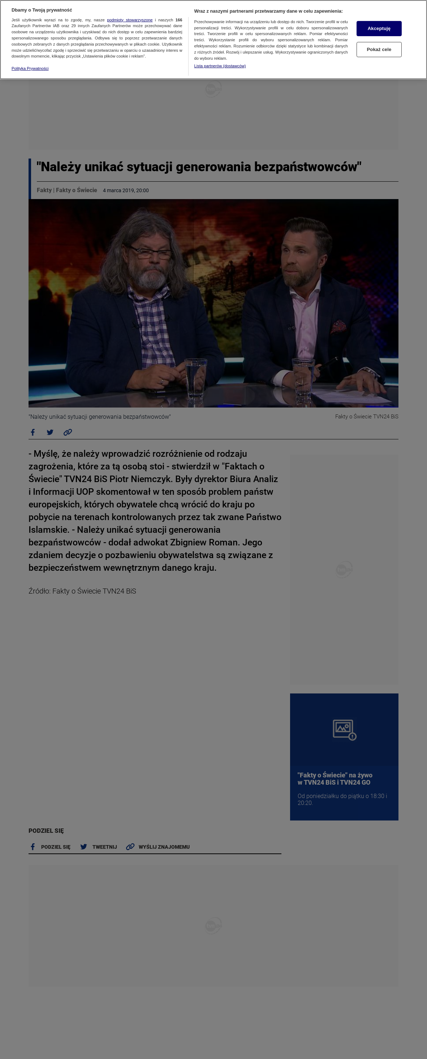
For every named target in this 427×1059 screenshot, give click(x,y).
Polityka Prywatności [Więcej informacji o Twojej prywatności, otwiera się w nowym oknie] (30, 68)
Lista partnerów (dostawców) (220, 66)
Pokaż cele (379, 49)
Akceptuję (379, 28)
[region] (213, 39)
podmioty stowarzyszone (129, 20)
